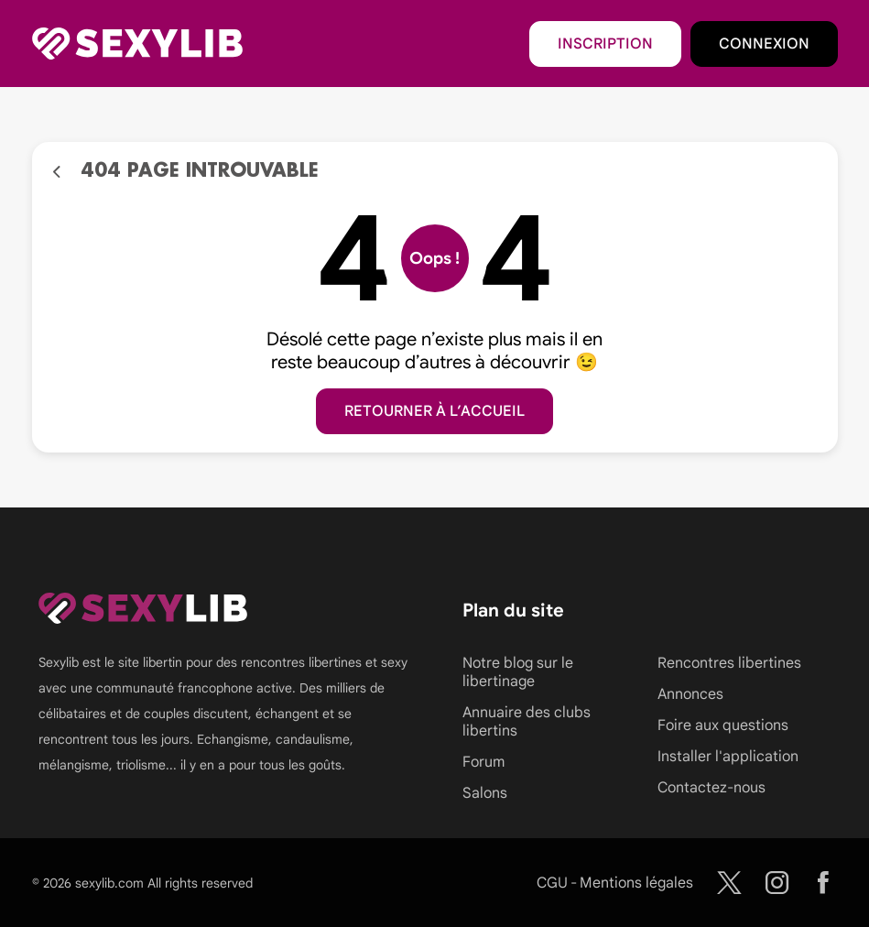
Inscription (605, 44)
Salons (484, 793)
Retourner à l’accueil (434, 411)
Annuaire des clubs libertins (526, 721)
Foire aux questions (722, 725)
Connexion (764, 44)
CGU (552, 883)
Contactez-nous (711, 788)
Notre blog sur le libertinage (517, 672)
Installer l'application (727, 756)
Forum (483, 762)
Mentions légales (636, 883)
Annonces (690, 694)
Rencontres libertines (729, 663)
